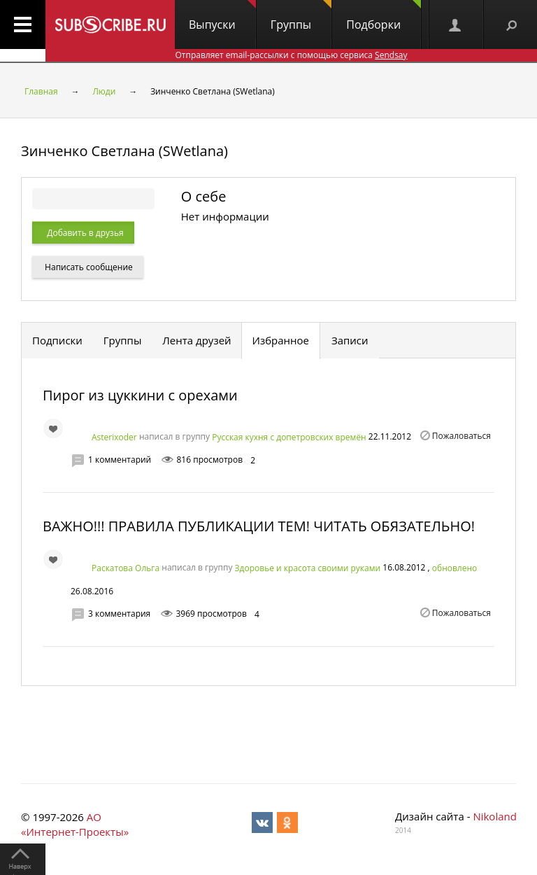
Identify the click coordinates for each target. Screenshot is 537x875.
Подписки (57, 340)
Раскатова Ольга (125, 567)
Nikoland (494, 816)
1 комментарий (119, 459)
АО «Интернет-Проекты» (75, 824)
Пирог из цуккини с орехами (140, 395)
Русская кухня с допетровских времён (289, 437)
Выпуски (222, 16)
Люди (103, 91)
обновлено (454, 568)
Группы (301, 16)
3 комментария (119, 614)
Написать (88, 267)
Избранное (281, 340)
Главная (41, 91)
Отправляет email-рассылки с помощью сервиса (291, 55)
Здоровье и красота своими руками (308, 568)
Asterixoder (114, 437)
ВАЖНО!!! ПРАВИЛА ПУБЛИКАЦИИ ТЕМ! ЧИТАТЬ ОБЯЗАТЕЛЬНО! (259, 526)
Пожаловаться (461, 436)
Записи (349, 340)
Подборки (383, 16)
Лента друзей (196, 340)
